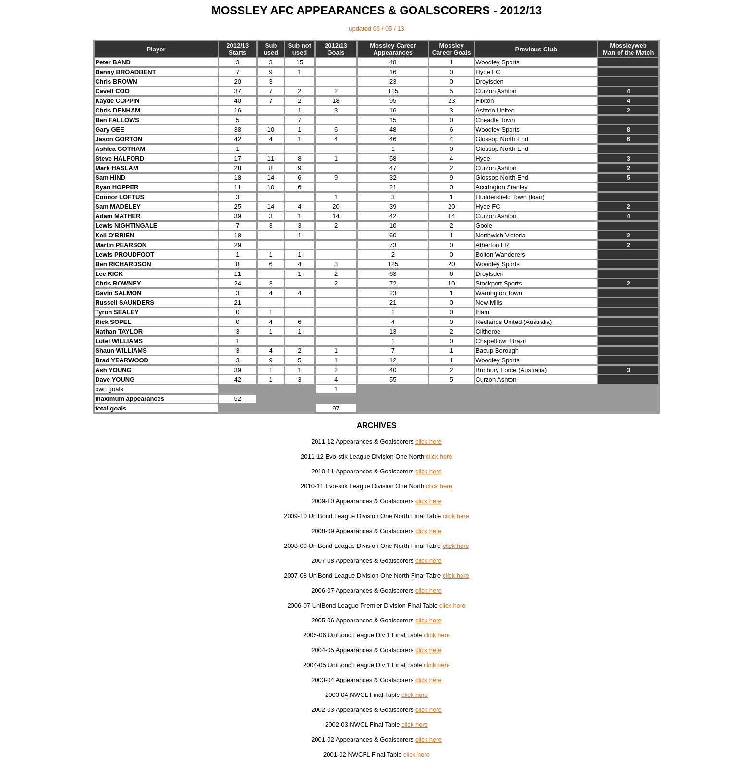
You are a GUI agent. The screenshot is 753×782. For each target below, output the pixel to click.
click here (428, 441)
